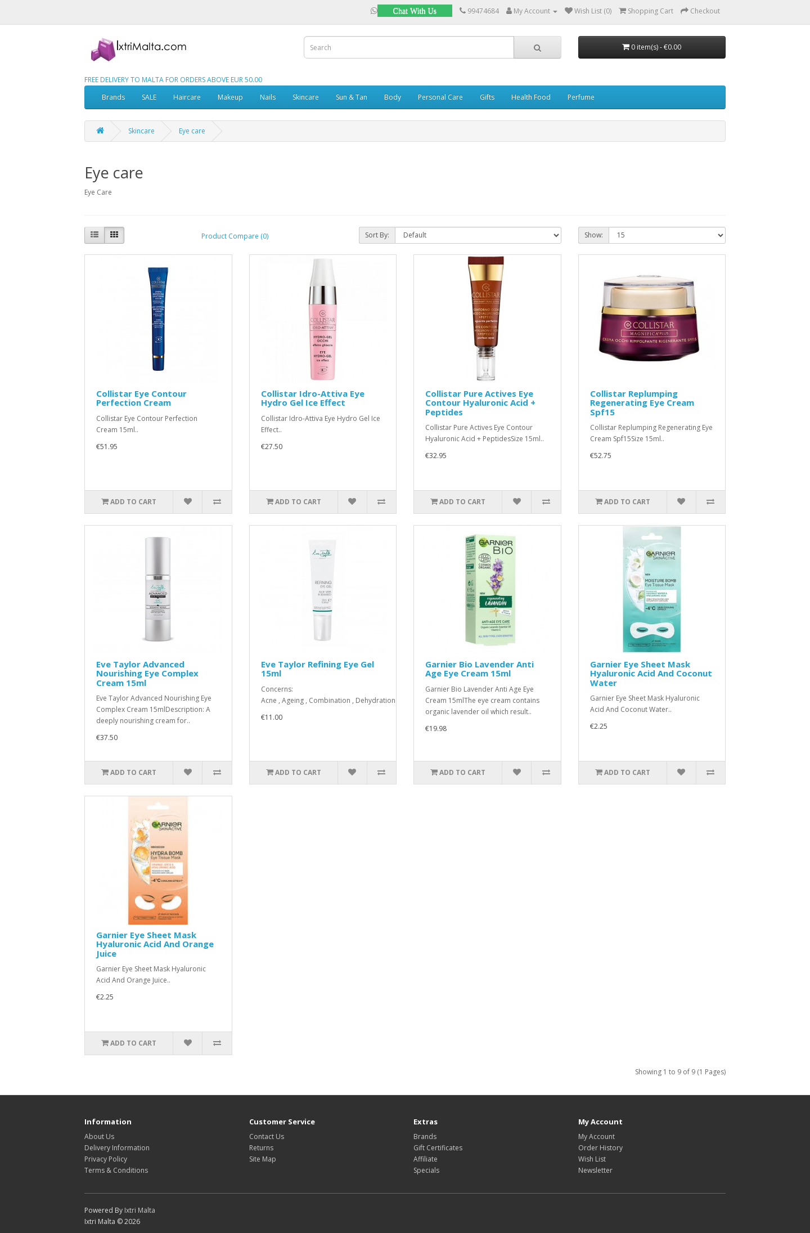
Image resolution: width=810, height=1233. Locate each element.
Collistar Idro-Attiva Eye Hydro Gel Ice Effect (312, 398)
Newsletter (595, 1170)
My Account (596, 1136)
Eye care (192, 131)
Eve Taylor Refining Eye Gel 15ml (317, 668)
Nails (268, 97)
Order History (600, 1148)
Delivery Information (117, 1148)
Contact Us (266, 1136)
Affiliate (425, 1159)
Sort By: (377, 235)
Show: (593, 235)
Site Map (262, 1159)
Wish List (592, 1159)
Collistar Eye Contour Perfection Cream (141, 398)
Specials (426, 1170)
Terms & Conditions (116, 1170)
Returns (261, 1148)
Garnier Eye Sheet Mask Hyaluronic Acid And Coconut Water (651, 673)
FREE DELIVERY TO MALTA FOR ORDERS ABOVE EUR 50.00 (173, 79)
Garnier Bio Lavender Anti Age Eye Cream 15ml (479, 668)
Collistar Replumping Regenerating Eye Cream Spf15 (642, 403)
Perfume (581, 97)
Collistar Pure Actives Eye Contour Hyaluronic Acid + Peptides (480, 403)
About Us (99, 1136)
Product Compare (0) (234, 236)
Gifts (487, 97)
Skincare (305, 97)
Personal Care (440, 97)
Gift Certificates (437, 1148)
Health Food (531, 97)
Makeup (230, 97)
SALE (149, 97)
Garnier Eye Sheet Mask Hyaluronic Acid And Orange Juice (155, 944)
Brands (113, 97)
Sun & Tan (351, 97)
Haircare (187, 97)
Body (392, 97)
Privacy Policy (105, 1159)
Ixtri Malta (139, 1210)
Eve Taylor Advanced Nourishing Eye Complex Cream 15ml (147, 673)
